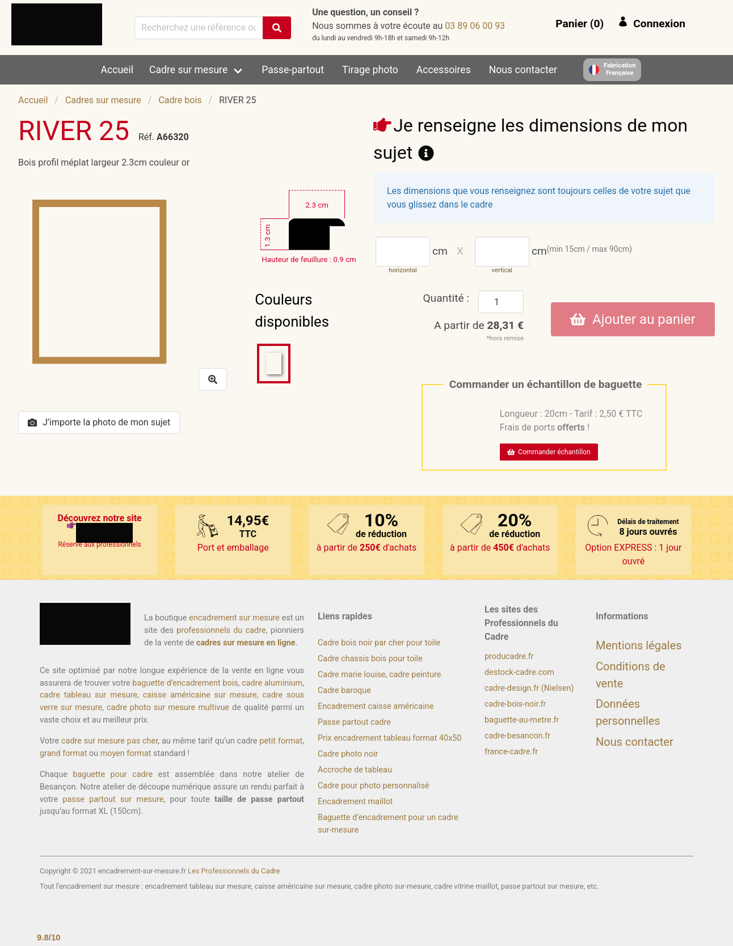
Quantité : (446, 298)
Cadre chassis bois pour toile (370, 659)
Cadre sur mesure (188, 69)
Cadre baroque (344, 690)
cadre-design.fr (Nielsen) (529, 688)
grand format (63, 753)
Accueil (117, 69)
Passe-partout (293, 69)
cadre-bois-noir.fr (515, 704)
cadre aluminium (272, 683)
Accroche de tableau (355, 770)
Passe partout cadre (354, 722)
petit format (280, 741)
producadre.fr (509, 656)
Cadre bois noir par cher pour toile (379, 643)
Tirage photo (370, 69)
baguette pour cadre (113, 774)
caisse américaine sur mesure (200, 695)
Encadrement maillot (355, 801)
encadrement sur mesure (234, 618)
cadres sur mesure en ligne (246, 643)
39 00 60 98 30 (475, 25)
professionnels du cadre (221, 630)
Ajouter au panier (633, 319)
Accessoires (443, 69)
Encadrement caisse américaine (375, 706)
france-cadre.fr (511, 752)
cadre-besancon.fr (517, 736)
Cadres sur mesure (103, 100)
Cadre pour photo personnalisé (373, 786)
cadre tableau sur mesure (88, 695)
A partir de (479, 325)
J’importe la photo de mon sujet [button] (99, 422)
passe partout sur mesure (112, 799)
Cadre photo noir (348, 754)
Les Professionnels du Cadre (234, 871)
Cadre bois (179, 100)
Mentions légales (639, 645)
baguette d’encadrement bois (185, 683)
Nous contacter (523, 69)
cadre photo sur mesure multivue (168, 707)
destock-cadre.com (519, 672)
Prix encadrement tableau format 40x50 (389, 738)
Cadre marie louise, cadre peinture (379, 674)
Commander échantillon (549, 452)
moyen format (125, 753)
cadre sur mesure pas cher (109, 741)
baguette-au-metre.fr (522, 720)
